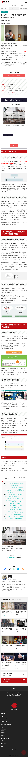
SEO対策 (14, 5)
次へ (14, 145)
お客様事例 (3, 730)
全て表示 (14, 92)
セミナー (3, 732)
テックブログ (4, 719)
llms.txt (2, 746)
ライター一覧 (4, 721)
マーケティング (14, 8)
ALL (5, 5)
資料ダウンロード (12, 557)
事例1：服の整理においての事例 (12, 94)
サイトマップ (4, 743)
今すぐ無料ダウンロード (14, 75)
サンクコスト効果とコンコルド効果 (13, 88)
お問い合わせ (4, 741)
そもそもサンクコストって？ (11, 86)
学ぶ (2, 727)
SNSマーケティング (4, 8)
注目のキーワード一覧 (6, 724)
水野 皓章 (7, 20)
